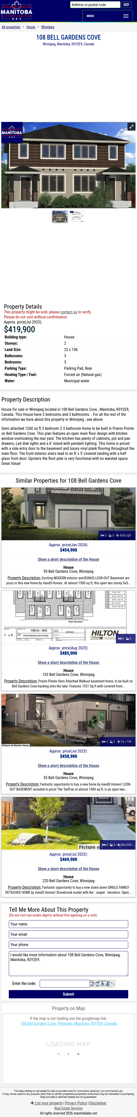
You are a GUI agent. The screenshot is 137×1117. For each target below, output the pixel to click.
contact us (68, 312)
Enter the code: (24, 983)
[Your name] (68, 924)
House (30, 27)
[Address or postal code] (95, 4)
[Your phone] (68, 945)
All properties (11, 27)
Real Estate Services (68, 1108)
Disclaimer (97, 1103)
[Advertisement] (68, 84)
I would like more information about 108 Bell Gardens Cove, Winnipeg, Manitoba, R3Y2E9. (68, 963)
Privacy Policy (76, 1103)
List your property (47, 1103)
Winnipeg (47, 27)
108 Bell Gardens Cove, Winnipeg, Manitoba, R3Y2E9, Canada (68, 1023)
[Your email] (68, 934)
